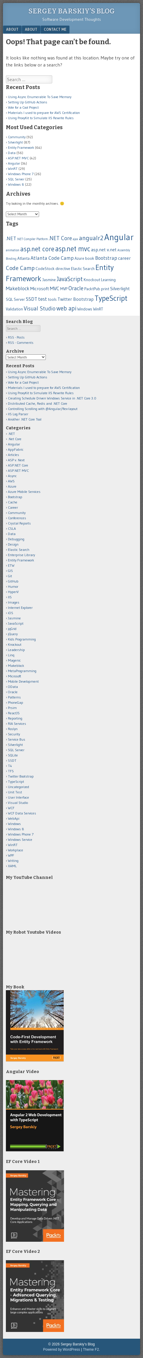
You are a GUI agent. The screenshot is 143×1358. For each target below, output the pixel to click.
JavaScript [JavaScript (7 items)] (70, 279)
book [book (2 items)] (89, 258)
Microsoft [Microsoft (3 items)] (39, 288)
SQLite (13, 755)
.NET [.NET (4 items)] (11, 238)
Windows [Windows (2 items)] (84, 309)
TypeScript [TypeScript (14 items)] (111, 298)
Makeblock (16, 665)
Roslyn (13, 729)
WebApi (13, 818)
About (12, 29)
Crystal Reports (19, 523)
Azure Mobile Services (24, 491)
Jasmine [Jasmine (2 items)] (49, 279)
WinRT (13, 168)
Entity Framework (21, 147)
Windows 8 (16, 184)
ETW (11, 565)
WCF (11, 808)
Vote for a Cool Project (23, 107)
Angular (14, 163)
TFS (11, 771)
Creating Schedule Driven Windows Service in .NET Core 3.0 (52, 398)
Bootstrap (15, 497)
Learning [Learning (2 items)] (108, 279)
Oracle (13, 692)
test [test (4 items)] (42, 299)
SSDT (12, 760)
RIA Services (17, 723)
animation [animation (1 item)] (12, 250)
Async (12, 476)
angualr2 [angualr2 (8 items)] (91, 238)
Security (14, 734)
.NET (11, 433)
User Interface (18, 797)
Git (10, 576)
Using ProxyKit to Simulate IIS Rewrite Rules (41, 118)
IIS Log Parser (18, 414)
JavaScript (15, 623)
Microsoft (14, 676)
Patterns (14, 697)
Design (13, 544)
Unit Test (15, 792)
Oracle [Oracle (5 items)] (75, 288)
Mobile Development (23, 681)
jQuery (13, 634)
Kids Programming (22, 639)
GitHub (13, 581)
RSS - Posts (16, 337)
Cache (12, 502)
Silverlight (15, 142)
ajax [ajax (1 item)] (75, 239)
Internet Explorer (20, 607)
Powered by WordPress (61, 1349)
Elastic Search (18, 549)
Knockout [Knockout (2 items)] (92, 279)
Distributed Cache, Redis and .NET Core (37, 403)
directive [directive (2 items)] (62, 268)
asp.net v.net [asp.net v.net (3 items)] (104, 249)
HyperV (13, 592)
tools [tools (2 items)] (52, 299)
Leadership (16, 650)
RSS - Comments (20, 342)
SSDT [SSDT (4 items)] (31, 299)
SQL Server (16, 179)
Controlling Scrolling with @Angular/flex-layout (43, 408)
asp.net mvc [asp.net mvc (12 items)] (72, 248)
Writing (13, 860)
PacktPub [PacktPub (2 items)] (92, 288)
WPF (11, 855)
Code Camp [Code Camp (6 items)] (20, 267)
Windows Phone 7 (20, 174)
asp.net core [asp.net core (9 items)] (37, 249)
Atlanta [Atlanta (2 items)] (23, 258)
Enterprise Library (21, 555)
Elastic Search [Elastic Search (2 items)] (83, 268)
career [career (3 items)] (124, 258)
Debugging (16, 539)
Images (13, 602)
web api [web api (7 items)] (66, 308)
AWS (11, 481)
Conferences (17, 518)
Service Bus (16, 739)
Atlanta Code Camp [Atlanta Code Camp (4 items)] (52, 258)
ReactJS (14, 713)
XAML (12, 866)
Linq (11, 655)
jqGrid (12, 628)
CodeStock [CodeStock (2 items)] (45, 268)
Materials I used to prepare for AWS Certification (44, 112)
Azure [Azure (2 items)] (79, 258)
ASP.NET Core (18, 465)
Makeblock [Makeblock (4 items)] (17, 288)
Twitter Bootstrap (21, 776)
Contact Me (55, 29)
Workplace (15, 850)
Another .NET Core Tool (24, 419)
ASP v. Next (16, 460)
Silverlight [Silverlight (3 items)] (120, 288)
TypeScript (16, 781)
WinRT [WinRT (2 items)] (98, 309)
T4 (10, 765)
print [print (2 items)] (105, 288)
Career (13, 507)
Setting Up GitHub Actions (27, 102)
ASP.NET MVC (18, 158)
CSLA (12, 528)
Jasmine (14, 618)
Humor (13, 586)
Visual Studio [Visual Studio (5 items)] (39, 308)
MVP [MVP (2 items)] (64, 288)
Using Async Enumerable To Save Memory (39, 97)
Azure (12, 486)
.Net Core (14, 439)
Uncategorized (18, 787)
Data (12, 153)
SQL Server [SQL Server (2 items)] (15, 299)
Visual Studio (18, 802)
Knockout (14, 644)
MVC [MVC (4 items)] (54, 288)
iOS (10, 613)
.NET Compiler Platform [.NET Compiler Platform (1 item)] (32, 239)
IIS (10, 597)
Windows (14, 823)
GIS (10, 570)
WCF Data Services (22, 813)
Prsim (12, 708)
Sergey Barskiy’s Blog (71, 11)
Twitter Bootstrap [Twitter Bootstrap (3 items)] (76, 299)
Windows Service (20, 839)
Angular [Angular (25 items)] (119, 237)
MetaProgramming (22, 671)
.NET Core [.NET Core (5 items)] (60, 238)
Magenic (14, 660)
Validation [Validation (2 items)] (14, 309)
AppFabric (15, 449)
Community (17, 137)
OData (13, 686)
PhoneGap (15, 702)
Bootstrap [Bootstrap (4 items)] (106, 258)
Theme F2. (91, 1349)
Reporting (15, 718)
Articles (13, 454)
